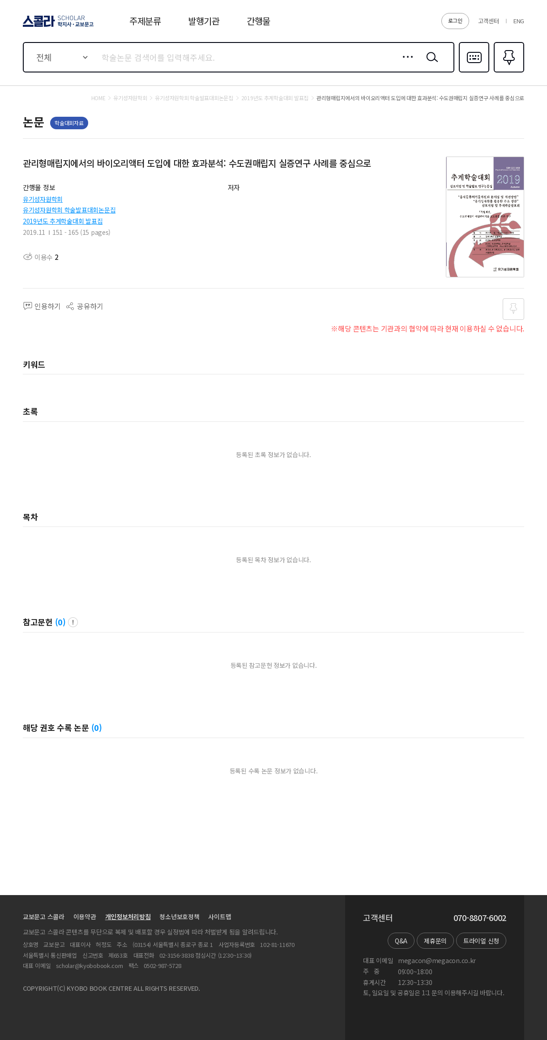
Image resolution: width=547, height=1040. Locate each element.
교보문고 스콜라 (43, 916)
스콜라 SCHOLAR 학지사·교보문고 (57, 26)
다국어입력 (474, 71)
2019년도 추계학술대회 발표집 (63, 220)
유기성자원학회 (43, 199)
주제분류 (145, 20)
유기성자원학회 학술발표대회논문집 (69, 209)
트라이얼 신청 (481, 940)
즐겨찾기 (508, 71)
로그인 (455, 20)
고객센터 (488, 21)
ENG (518, 21)
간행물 (258, 20)
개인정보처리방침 (128, 916)
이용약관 (84, 916)
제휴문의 (435, 940)
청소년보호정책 (179, 916)
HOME (98, 98)
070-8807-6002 (479, 918)
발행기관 (204, 20)
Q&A (401, 940)
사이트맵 (219, 916)
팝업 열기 (73, 622)
